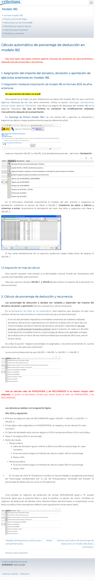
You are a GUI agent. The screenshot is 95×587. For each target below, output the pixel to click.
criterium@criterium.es (14, 562)
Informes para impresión (16, 30)
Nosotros (24, 574)
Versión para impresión (16, 553)
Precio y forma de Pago (15, 19)
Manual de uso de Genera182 (18, 22)
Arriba (49, 540)
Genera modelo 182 (13, 15)
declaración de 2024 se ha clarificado (31, 311)
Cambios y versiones (14, 33)
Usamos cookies (10, 574)
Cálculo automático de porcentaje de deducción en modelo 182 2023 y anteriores (75, 543)
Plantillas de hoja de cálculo (17, 26)
